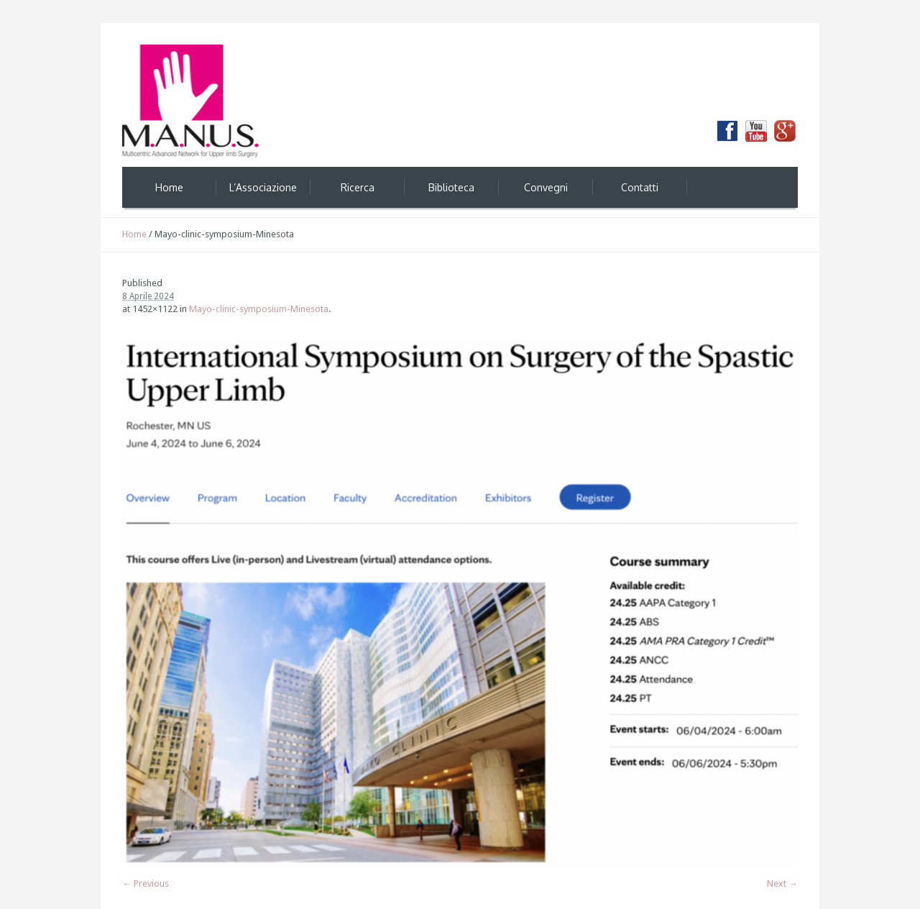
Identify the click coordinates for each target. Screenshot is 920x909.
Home (134, 234)
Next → (782, 883)
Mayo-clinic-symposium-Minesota (258, 308)
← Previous (145, 883)
